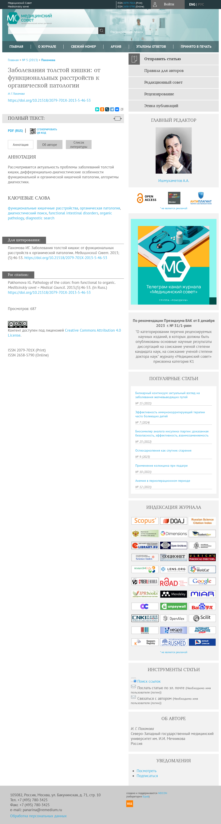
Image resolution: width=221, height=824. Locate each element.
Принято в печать (196, 46)
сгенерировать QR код (40, 131)
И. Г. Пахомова (16, 94)
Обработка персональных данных (38, 815)
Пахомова (48, 60)
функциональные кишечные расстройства (43, 208)
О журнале (47, 46)
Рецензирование (159, 94)
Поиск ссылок (149, 681)
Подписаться (147, 775)
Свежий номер (83, 46)
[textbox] (53, 30)
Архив (116, 46)
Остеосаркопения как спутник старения (163, 450)
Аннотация (20, 144)
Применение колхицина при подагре (161, 466)
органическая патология (100, 208)
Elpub (146, 796)
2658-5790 (129, 6)
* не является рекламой (173, 208)
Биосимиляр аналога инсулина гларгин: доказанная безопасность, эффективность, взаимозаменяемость (172, 433)
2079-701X (129, 3)
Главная (16, 46)
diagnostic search (40, 218)
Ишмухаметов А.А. (173, 180)
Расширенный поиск (126, 32)
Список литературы (78, 144)
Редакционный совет (163, 82)
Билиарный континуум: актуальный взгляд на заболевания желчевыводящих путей (167, 395)
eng (192, 4)
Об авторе (49, 144)
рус (201, 4)
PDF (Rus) (15, 131)
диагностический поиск (27, 213)
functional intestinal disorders (73, 213)
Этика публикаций (161, 106)
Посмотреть (147, 770)
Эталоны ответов (151, 46)
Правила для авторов (164, 71)
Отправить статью (162, 59)
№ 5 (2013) (30, 60)
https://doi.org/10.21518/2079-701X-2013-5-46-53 (65, 257)
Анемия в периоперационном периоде (162, 481)
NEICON (162, 793)
